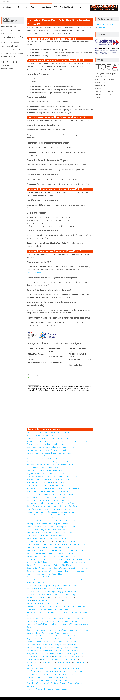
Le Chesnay (64, 577)
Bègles (47, 477)
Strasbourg (53, 539)
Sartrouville (46, 574)
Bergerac (56, 462)
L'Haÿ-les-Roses (75, 657)
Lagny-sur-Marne (64, 562)
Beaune (58, 459)
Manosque (45, 436)
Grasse (58, 436)
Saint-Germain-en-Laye (68, 580)
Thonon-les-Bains (40, 556)
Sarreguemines (53, 512)
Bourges (37, 459)
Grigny (47, 604)
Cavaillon (56, 595)
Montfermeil (47, 651)
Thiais (47, 669)
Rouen (88, 559)
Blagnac (30, 474)
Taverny (67, 680)
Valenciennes (57, 518)
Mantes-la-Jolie (52, 580)
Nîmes (29, 471)
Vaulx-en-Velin (47, 548)
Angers (50, 503)
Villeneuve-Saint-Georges (40, 674)
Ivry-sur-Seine (68, 671)
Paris (73, 556)
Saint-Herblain (68, 495)
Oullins (29, 545)
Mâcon (29, 554)
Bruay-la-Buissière (67, 533)
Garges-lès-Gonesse (75, 683)
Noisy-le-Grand (60, 645)
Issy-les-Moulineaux (56, 621)
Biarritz (61, 536)
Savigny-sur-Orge (33, 618)
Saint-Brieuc (31, 462)
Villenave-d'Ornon (33, 480)
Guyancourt (39, 577)
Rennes (35, 486)
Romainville (72, 645)
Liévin (50, 530)
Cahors (62, 500)
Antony (29, 624)
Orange (73, 595)
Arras (29, 533)
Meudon (45, 621)
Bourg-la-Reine (40, 639)
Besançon (30, 465)
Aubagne (30, 450)
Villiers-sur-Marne (33, 663)
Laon (59, 433)
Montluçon (30, 436)
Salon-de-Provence (53, 447)
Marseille (65, 447)
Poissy (54, 574)
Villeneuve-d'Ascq (56, 515)
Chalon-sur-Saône (40, 554)
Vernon (70, 465)
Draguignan (62, 592)
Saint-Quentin (67, 433)
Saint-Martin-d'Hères (46, 489)
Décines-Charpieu (51, 551)
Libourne (61, 474)
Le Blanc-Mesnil (39, 657)
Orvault (49, 497)
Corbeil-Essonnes (33, 610)
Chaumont (63, 506)
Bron (28, 551)
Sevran (29, 642)
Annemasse (65, 556)
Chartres (36, 468)
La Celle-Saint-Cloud (34, 586)
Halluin (48, 518)
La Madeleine (68, 518)
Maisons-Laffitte (81, 571)
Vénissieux (37, 545)
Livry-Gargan (57, 642)
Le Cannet (52, 438)
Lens (28, 536)
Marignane (30, 453)
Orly (28, 674)
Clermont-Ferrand (38, 536)
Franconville (64, 677)
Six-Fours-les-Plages (48, 592)
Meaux (68, 565)
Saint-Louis (64, 542)
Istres (29, 447)
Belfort (65, 601)
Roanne (59, 495)
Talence (44, 480)
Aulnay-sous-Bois (69, 642)
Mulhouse (72, 542)
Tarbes (35, 539)
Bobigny (59, 648)
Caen (70, 453)
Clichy (44, 633)
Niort (60, 586)
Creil (28, 530)
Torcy (36, 565)
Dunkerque (30, 524)
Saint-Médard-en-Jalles (74, 477)
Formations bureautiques (41, 7)
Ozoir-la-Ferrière (60, 568)
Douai (38, 524)
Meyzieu (67, 548)
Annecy (29, 556)
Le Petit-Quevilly (32, 559)
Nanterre (58, 636)
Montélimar (62, 465)
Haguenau (47, 542)
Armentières (46, 524)
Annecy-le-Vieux (54, 556)
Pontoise (30, 677)
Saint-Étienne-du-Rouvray (76, 559)
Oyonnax (30, 433)
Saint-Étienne (36, 495)
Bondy (52, 654)
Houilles (29, 574)
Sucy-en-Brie (55, 669)
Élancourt (40, 583)
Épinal (29, 601)
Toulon (75, 592)
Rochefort (64, 456)
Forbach (30, 512)
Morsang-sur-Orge (43, 612)
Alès (34, 471)
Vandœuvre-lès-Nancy (40, 509)
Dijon (64, 459)
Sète (41, 483)
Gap (52, 436)
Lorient (52, 509)
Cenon (66, 480)
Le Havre (53, 562)
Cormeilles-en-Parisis (34, 683)
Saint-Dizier (73, 506)
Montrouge (84, 630)
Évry (35, 604)
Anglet (29, 539)
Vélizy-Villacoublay (49, 586)
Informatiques (22, 7)
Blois (28, 495)
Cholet (43, 503)
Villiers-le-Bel (40, 689)
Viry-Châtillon (72, 607)
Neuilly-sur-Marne (76, 654)
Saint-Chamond (48, 495)
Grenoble (75, 489)
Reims (29, 506)
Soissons (52, 433)
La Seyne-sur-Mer (44, 595)
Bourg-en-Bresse (41, 433)
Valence (53, 465)
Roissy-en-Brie (59, 565)
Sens (52, 601)
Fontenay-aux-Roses (43, 630)
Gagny (49, 657)
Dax (53, 492)
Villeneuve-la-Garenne (60, 630)
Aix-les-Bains (60, 554)
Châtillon (68, 618)
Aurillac (29, 456)
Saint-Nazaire (31, 500)
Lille (65, 515)
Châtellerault (60, 598)
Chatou (48, 577)
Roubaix (37, 515)
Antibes (37, 438)
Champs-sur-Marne (78, 562)
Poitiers (51, 598)
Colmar (55, 542)
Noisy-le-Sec (41, 648)
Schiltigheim (62, 539)
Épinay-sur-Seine (63, 654)
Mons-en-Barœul (33, 518)
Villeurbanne (58, 548)
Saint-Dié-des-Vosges (40, 601)
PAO (55, 7)
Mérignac (59, 480)
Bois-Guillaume (59, 559)
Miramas (54, 450)
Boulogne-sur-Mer (44, 533)
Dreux (43, 468)
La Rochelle (55, 456)
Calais (34, 533)
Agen (68, 500)
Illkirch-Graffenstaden (34, 542)
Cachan (29, 666)
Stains (55, 651)
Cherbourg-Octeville (69, 503)
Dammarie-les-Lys (46, 565)
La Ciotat (62, 450)
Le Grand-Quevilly (46, 559)
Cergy (59, 674)
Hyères (59, 589)
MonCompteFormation (35, 273)
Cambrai (30, 527)
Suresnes (58, 633)
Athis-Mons (31, 612)
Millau (62, 444)
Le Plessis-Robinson (41, 624)
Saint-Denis (31, 645)
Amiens (74, 586)
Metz (36, 512)
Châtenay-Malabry (33, 633)
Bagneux (30, 639)
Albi (28, 589)
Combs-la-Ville (32, 568)
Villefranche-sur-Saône (50, 545)
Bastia (64, 689)
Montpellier (58, 483)
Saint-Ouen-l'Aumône (58, 683)
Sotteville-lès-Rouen (41, 562)
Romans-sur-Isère (42, 465)
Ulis (66, 610)
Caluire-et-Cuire (65, 545)
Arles (72, 447)
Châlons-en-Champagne (49, 506)
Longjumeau (45, 618)
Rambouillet (69, 571)
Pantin (62, 651)
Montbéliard (66, 462)
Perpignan (43, 539)
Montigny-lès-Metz (67, 512)
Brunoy (29, 604)
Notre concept (8, 7)
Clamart (37, 621)
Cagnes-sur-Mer (63, 438)
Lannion (40, 462)
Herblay (37, 677)
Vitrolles (47, 450)
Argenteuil (30, 689)
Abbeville (66, 586)
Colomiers (41, 471)
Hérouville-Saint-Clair (58, 453)
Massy (43, 610)
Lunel (28, 486)
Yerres (50, 610)
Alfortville (44, 660)
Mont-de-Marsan (62, 492)
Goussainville (54, 677)
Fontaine (59, 489)
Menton (29, 441)
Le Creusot (79, 551)
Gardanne (39, 453)
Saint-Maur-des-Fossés (35, 669)
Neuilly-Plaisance (72, 651)
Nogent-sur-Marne (79, 663)
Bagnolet (50, 639)
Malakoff (76, 636)
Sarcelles (49, 689)
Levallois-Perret (55, 624)
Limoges (70, 598)
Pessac (51, 480)
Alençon (43, 530)
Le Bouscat (52, 474)
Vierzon (29, 459)
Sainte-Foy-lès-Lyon (66, 551)
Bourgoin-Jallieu (32, 492)
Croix (75, 521)
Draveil (40, 604)
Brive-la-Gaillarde (48, 459)
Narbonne (48, 444)
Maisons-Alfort (80, 671)
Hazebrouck (31, 521)
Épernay (36, 506)
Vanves (50, 633)
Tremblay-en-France (34, 651)
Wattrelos (44, 515)
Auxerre (58, 601)
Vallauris (30, 438)
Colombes (30, 630)
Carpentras (65, 595)
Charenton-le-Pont (77, 669)
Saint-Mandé (64, 660)
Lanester (67, 509)
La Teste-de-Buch (57, 477)
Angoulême (38, 456)
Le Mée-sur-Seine (48, 571)
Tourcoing (50, 521)
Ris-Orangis (55, 604)
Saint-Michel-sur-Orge (43, 607)
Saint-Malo (43, 486)
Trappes (55, 577)
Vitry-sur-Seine (38, 671)
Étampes (81, 607)
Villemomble (38, 642)
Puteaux (30, 621)
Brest (57, 468)
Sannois (46, 683)
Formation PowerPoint (105, 24)
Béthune (56, 533)
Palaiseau (30, 607)
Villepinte (51, 648)
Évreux (29, 468)
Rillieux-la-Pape (37, 551)
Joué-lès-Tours (32, 489)
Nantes (62, 497)
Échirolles (67, 489)
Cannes (44, 438)
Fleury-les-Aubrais (44, 500)
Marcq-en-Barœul (41, 527)
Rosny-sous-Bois (33, 654)
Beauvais (35, 530)
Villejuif (29, 671)
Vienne (42, 492)
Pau (47, 536)
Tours (62, 486)
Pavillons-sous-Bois (74, 639)
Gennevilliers (49, 636)
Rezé (69, 497)
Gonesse (30, 680)
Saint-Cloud (67, 636)
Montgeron (55, 612)
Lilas (38, 645)
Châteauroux (53, 486)
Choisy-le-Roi (54, 660)
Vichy (38, 436)
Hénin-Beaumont (59, 530)
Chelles (29, 565)
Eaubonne (30, 686)
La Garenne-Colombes (35, 636)
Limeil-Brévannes (33, 660)
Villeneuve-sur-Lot (33, 503)
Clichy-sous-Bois (47, 645)
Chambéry (70, 554)
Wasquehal (56, 524)
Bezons (49, 680)
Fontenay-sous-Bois (60, 657)
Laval (29, 509)
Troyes (29, 444)
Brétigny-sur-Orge (67, 612)
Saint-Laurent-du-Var (41, 441)
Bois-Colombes (78, 618)
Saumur (57, 503)
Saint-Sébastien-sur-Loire (36, 497)
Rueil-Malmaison (71, 621)
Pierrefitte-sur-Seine (71, 648)
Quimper (50, 468)
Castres (34, 589)
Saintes (46, 456)
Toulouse (37, 474)
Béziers (35, 483)
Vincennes (65, 669)
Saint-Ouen (45, 654)
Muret (49, 471)
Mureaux (37, 574)
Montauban (42, 589)
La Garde (51, 589)
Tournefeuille (57, 471)
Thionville (43, 512)
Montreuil (47, 642)
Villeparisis (60, 571)
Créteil (53, 674)
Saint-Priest (36, 548)
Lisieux (47, 453)
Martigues (38, 450)
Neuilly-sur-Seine (57, 618)
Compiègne (72, 527)
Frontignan (48, 483)
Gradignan (30, 477)
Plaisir (60, 574)
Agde (29, 483)
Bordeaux (39, 477)
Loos (42, 518)
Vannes (59, 509)
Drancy (29, 657)
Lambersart (66, 524)
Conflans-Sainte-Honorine (36, 580)
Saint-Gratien (58, 680)
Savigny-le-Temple (33, 571)
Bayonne (54, 536)
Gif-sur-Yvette (59, 610)
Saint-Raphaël (32, 595)
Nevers (29, 515)
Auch (44, 474)
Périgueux (48, 462)
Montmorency (68, 674)
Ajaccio (57, 689)
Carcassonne (38, 444)
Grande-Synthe (61, 527)
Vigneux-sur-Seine (59, 607)
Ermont (44, 677)
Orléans (55, 500)
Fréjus (69, 592)
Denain (51, 527)
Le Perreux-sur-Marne (63, 663)
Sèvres (65, 633)
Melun (86, 568)
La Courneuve (60, 639)
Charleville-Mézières (80, 441)
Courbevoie (74, 630)
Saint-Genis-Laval (79, 545)
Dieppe (29, 562)
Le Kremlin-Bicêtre (47, 663)
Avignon (30, 598)
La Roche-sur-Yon (40, 598)
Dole (48, 492)
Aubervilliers (31, 648)
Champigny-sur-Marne (53, 671)
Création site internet (68, 7)
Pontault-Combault (45, 568)
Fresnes (74, 660)
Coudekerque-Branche (64, 521)
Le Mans (51, 554)
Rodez (56, 444)
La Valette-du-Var (33, 592)
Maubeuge (41, 521)
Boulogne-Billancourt (70, 624)
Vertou (55, 497)
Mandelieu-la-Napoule (63, 441)
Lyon (28, 548)
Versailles (30, 577)
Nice (52, 441)
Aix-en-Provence (39, 447)
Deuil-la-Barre (40, 680)
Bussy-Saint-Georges (75, 568)
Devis (82, 7)
